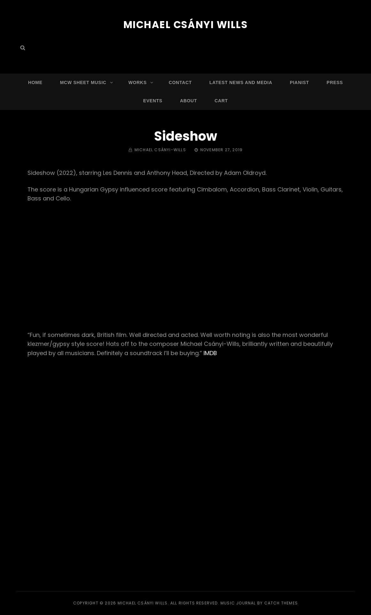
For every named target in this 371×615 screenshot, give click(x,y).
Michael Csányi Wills (185, 24)
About (188, 100)
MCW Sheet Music (87, 82)
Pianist (299, 82)
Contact (180, 82)
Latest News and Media (240, 82)
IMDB (210, 353)
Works (141, 82)
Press (335, 82)
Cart (221, 100)
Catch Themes (281, 603)
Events (152, 100)
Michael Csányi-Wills (160, 149)
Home (35, 82)
